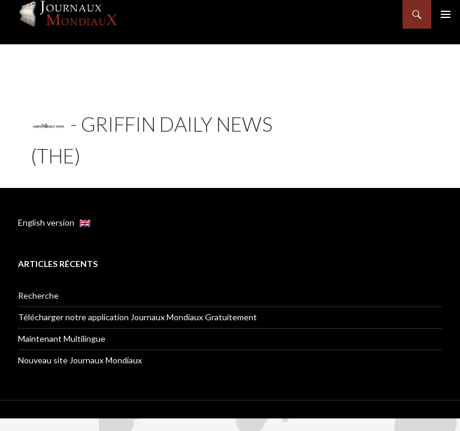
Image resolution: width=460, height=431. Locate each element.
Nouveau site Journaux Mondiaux (80, 360)
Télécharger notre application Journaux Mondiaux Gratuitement (137, 317)
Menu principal (445, 14)
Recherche (38, 295)
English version (54, 222)
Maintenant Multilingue (61, 338)
